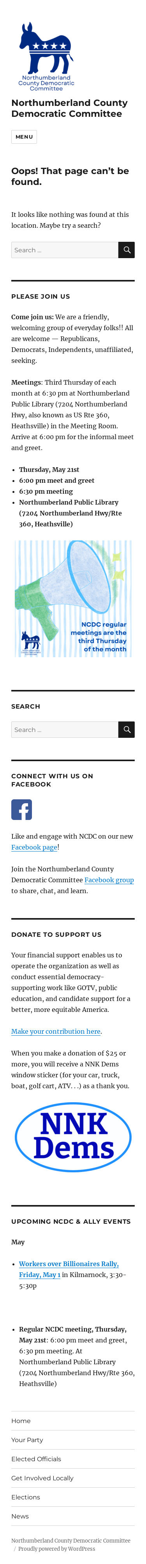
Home (21, 1421)
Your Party (27, 1440)
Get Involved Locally (42, 1478)
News (20, 1516)
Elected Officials (36, 1459)
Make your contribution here (55, 1031)
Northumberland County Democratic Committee (69, 108)
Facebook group (109, 880)
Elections (25, 1497)
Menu (24, 137)
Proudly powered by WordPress (56, 1549)
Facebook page (34, 847)
